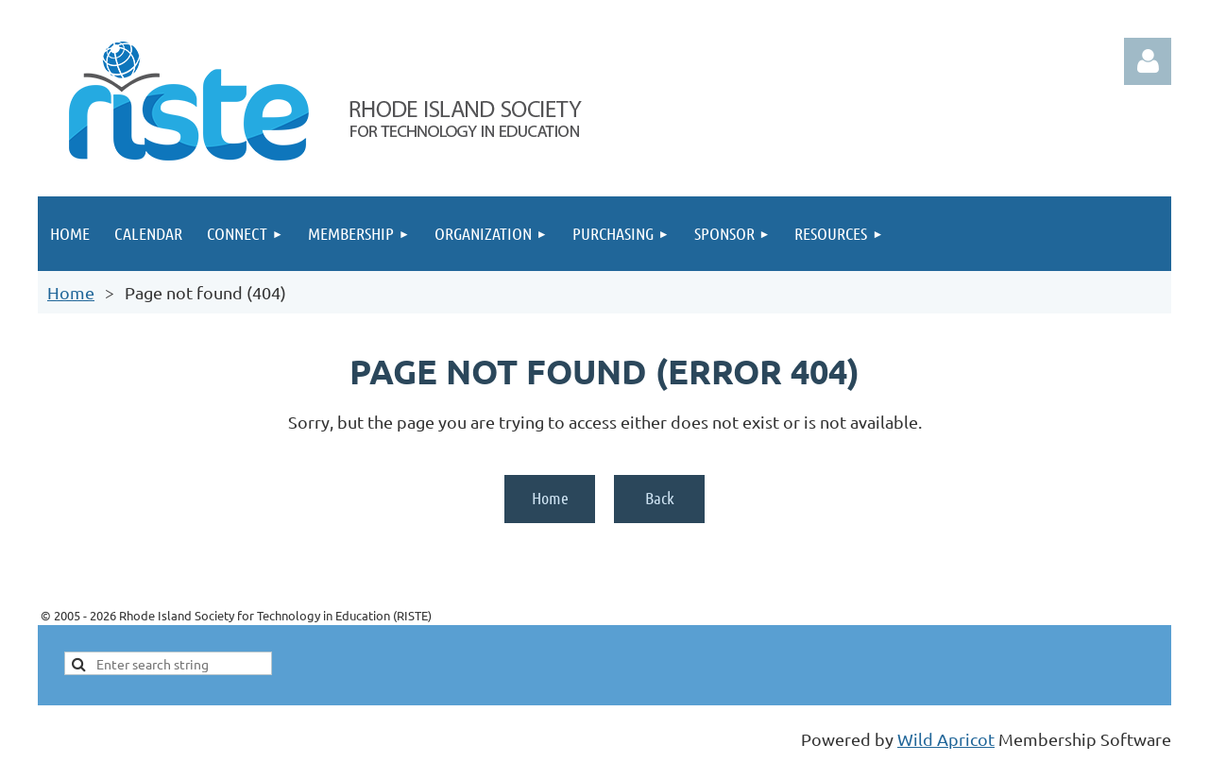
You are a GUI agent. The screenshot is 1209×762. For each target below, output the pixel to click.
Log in (1147, 61)
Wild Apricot (946, 739)
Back (659, 497)
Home (70, 292)
